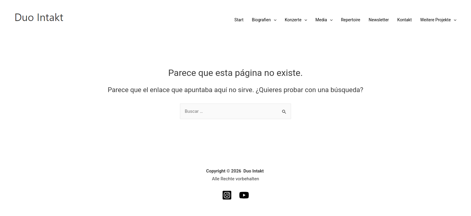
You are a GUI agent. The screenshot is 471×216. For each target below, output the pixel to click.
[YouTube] (244, 195)
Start (238, 20)
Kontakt (404, 20)
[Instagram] (227, 195)
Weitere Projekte (438, 20)
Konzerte (296, 20)
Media (324, 20)
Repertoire (350, 20)
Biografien (264, 20)
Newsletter (379, 20)
